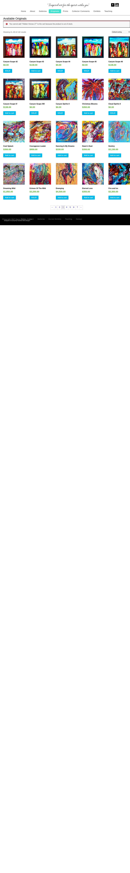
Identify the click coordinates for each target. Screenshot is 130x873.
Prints (65, 11)
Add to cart (35, 71)
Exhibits (97, 11)
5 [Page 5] (70, 207)
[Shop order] (121, 32)
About (32, 11)
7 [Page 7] (77, 207)
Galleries (43, 11)
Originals (55, 11)
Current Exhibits (55, 219)
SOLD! (7, 71)
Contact (79, 219)
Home (23, 11)
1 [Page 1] (55, 207)
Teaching (108, 11)
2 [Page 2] (59, 207)
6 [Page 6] (73, 207)
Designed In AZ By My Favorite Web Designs (17, 220)
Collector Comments (81, 11)
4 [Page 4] (66, 207)
